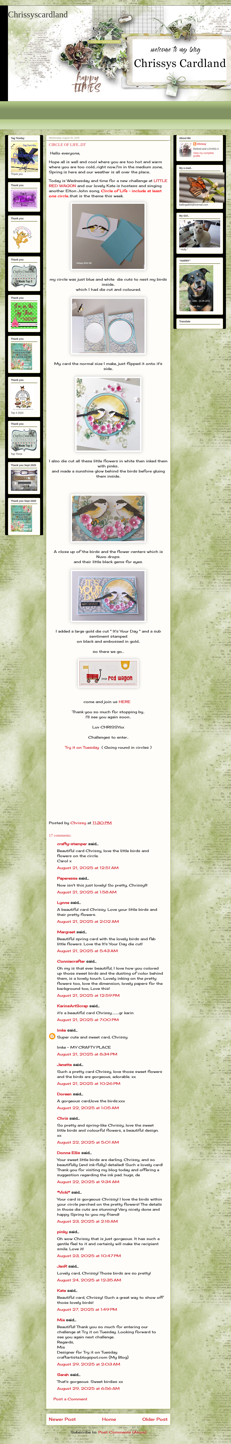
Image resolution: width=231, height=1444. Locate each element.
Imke (61, 1030)
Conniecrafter (71, 961)
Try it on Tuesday (82, 747)
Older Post (155, 1419)
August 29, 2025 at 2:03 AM (88, 1364)
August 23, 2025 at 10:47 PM (89, 1255)
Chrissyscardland (38, 14)
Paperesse (67, 878)
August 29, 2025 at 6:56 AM (88, 1388)
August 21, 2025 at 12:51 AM (88, 867)
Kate (61, 1290)
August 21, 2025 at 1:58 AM (87, 892)
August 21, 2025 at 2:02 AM (88, 921)
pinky (62, 1232)
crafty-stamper (72, 844)
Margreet (66, 932)
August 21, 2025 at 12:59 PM (88, 995)
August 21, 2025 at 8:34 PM (87, 1054)
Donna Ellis (68, 1152)
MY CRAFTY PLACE (90, 1047)
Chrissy (201, 143)
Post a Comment (70, 1399)
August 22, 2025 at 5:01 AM (88, 1142)
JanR (62, 1266)
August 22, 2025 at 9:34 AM (88, 1181)
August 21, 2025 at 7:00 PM (88, 1019)
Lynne (63, 902)
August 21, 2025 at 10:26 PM (88, 1083)
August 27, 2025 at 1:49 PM (87, 1309)
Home (109, 1419)
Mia (61, 1320)
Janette (64, 1064)
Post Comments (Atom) (122, 1432)
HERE (125, 701)
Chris (62, 1118)
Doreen (64, 1094)
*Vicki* (63, 1192)
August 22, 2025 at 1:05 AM (88, 1108)
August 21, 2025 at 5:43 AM (87, 951)
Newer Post (62, 1419)
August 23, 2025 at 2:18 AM (87, 1221)
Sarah (63, 1374)
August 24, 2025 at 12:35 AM (89, 1280)
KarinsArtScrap (72, 1006)
